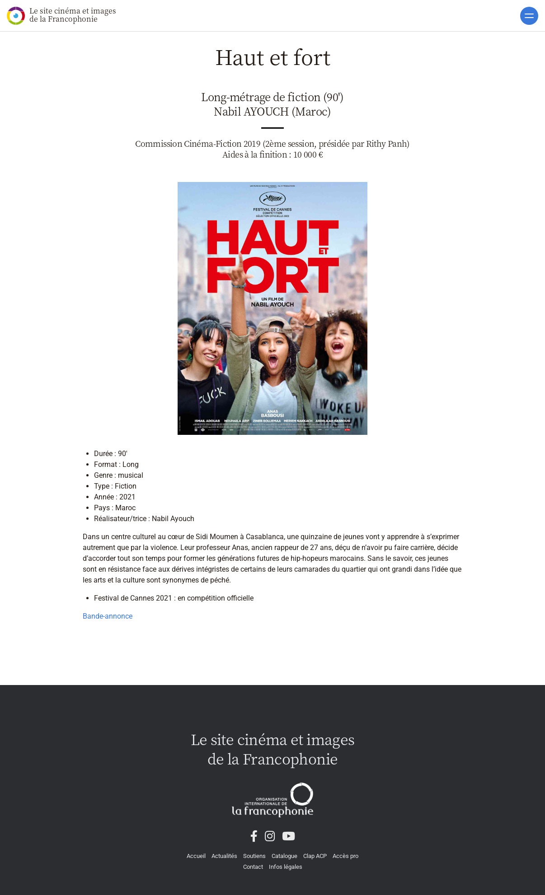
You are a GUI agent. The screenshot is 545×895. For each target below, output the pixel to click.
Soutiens (254, 856)
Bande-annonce (107, 616)
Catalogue (284, 856)
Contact (253, 866)
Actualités (224, 856)
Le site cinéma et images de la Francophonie (61, 15)
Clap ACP (315, 856)
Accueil (196, 856)
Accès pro (345, 856)
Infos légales (285, 866)
